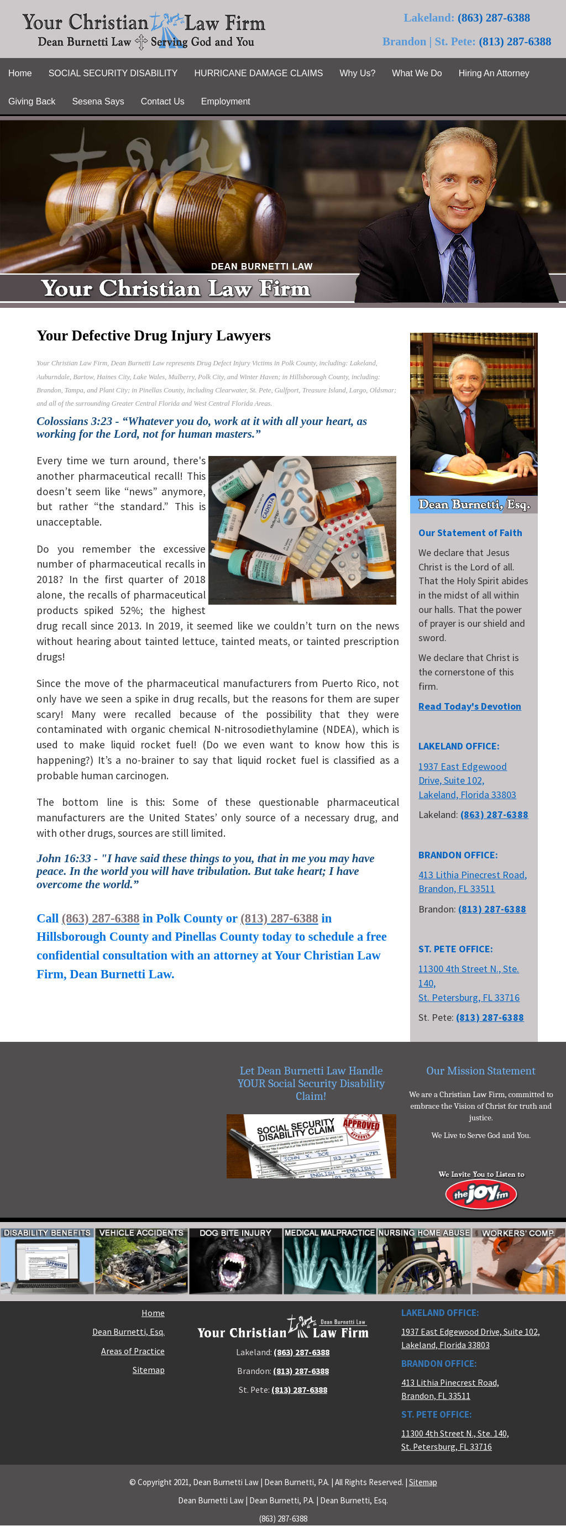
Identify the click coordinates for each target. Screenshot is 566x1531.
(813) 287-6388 (515, 41)
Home (153, 1313)
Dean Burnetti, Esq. (128, 1331)
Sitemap (149, 1370)
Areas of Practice (133, 1351)
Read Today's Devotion (469, 706)
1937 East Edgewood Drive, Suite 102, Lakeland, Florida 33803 (467, 780)
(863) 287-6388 (494, 17)
